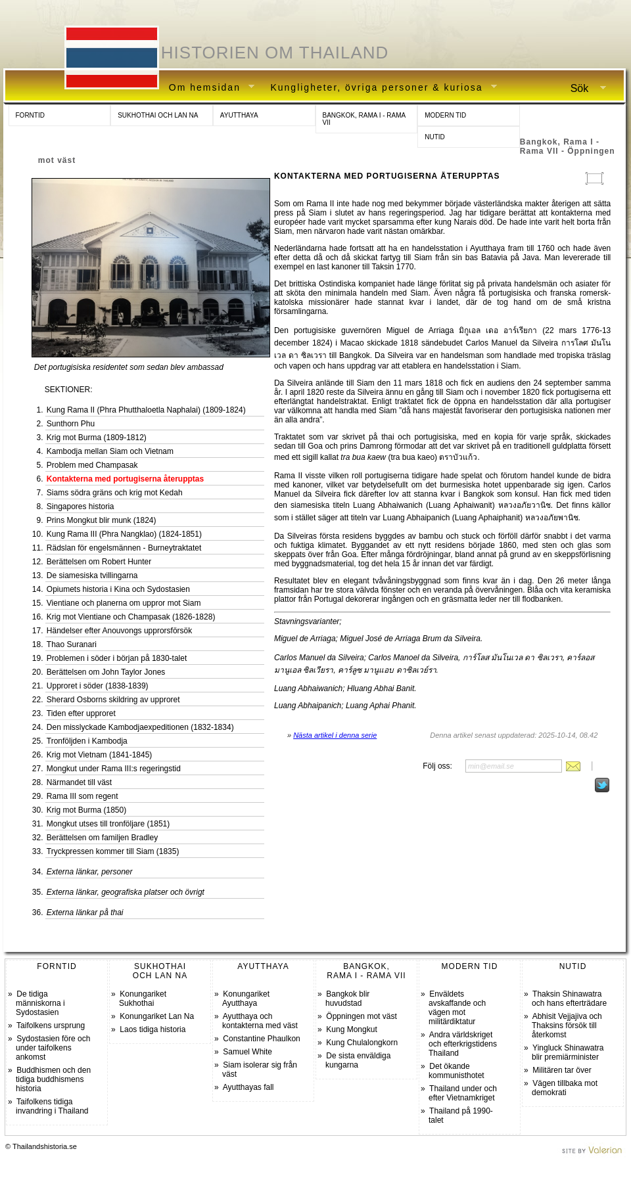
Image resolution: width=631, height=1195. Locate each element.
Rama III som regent (82, 796)
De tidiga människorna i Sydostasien (40, 1003)
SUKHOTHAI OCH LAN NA (158, 115)
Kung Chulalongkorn (362, 1042)
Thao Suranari (72, 644)
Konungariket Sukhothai (142, 998)
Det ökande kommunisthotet (456, 1071)
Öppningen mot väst (361, 1016)
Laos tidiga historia (152, 1029)
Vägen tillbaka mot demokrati (564, 1088)
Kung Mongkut (351, 1029)
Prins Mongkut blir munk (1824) (101, 520)
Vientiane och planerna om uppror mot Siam (124, 603)
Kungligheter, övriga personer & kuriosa (378, 87)
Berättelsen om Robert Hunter (99, 561)
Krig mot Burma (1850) (86, 810)
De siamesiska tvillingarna (92, 575)
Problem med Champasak (92, 465)
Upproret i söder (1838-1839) (98, 685)
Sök (583, 89)
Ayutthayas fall (248, 1087)
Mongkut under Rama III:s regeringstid (114, 768)
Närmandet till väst (79, 782)
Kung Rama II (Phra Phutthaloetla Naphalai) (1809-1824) (146, 410)
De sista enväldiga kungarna (357, 1060)
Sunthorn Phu (71, 423)
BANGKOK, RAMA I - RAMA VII (364, 119)
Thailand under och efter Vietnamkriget (463, 1093)
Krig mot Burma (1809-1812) (97, 437)
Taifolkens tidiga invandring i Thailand (52, 1106)
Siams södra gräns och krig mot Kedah (115, 492)
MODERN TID (445, 115)
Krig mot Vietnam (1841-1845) (99, 754)
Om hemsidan (207, 87)
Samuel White (247, 1051)
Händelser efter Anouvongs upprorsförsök (119, 630)
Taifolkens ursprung (50, 1025)
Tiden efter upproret (81, 713)
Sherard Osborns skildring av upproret (113, 699)
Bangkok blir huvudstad (347, 998)
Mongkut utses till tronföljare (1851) (108, 823)
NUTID (435, 137)
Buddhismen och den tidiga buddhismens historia (53, 1079)
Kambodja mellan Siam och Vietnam (110, 451)
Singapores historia (80, 506)
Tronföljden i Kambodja (87, 741)
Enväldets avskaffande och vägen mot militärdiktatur (457, 1007)
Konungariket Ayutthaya (245, 998)
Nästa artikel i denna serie (335, 735)
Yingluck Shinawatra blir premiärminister (567, 1052)
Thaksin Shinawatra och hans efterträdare (569, 998)
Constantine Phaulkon (261, 1038)
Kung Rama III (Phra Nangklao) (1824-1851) (124, 534)
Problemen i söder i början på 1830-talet (117, 658)
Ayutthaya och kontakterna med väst (260, 1021)
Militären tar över (561, 1070)
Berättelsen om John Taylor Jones (106, 672)
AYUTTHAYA (239, 115)
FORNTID (30, 115)
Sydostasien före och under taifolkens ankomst (53, 1048)
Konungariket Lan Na (157, 1016)
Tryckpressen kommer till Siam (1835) (113, 851)
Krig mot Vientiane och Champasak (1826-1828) (131, 616)
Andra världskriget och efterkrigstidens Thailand (463, 1044)
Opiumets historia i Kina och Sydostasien (118, 589)
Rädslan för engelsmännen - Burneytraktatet (124, 547)
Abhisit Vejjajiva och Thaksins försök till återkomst (567, 1025)
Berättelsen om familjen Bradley (102, 837)
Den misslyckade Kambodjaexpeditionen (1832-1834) (140, 727)
